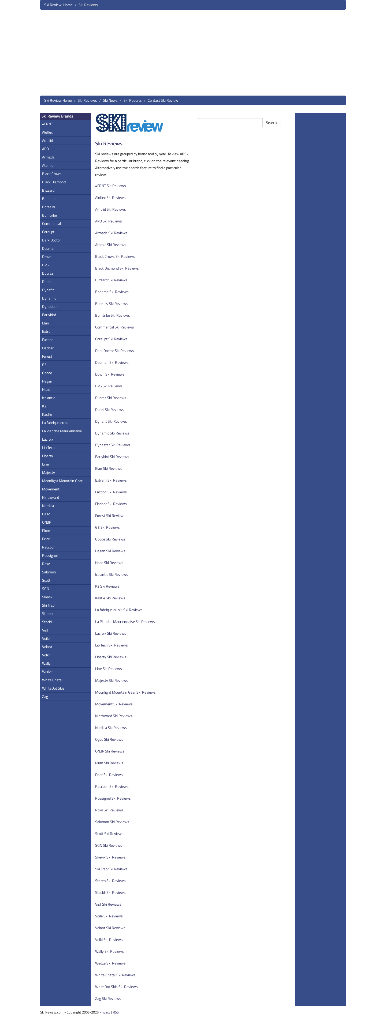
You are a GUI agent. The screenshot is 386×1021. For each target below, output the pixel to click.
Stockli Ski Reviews (110, 892)
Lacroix (47, 439)
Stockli (47, 622)
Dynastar (49, 306)
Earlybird (49, 314)
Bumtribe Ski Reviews (112, 315)
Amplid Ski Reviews (110, 209)
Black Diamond (54, 182)
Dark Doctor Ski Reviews (114, 350)
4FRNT (47, 124)
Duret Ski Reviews (109, 409)
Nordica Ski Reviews (111, 727)
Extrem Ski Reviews (111, 480)
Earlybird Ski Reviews (112, 456)
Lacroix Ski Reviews (110, 633)
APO (45, 149)
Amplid (47, 140)
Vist (45, 630)
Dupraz (47, 273)
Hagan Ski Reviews (110, 551)
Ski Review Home (58, 100)
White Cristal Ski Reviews (115, 975)
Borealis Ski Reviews (111, 303)
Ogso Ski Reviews (109, 739)
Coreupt (48, 232)
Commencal (51, 223)
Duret (46, 281)
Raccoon (48, 547)
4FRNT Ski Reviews (110, 185)
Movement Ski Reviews (114, 704)
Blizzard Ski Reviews (111, 280)
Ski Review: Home (58, 4)
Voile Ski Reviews (109, 916)
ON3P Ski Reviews (109, 751)
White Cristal (52, 680)
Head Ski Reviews (109, 562)
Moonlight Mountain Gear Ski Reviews (125, 692)
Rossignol (50, 555)
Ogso (46, 514)
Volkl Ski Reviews (109, 939)
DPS (45, 265)
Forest (47, 356)
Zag (45, 696)
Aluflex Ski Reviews (110, 197)
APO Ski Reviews (108, 221)
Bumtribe (49, 215)
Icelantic (48, 397)
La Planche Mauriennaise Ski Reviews (125, 621)
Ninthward (50, 497)
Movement (51, 489)
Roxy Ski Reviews (109, 810)
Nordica (48, 505)
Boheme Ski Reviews (112, 291)
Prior (46, 539)
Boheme (48, 198)
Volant (47, 646)
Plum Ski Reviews (109, 763)
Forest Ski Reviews (110, 515)
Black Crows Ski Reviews (115, 256)
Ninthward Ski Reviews (113, 716)
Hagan (47, 381)
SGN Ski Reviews (108, 845)
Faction (48, 339)
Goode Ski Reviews (110, 539)
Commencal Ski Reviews (114, 327)
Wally (46, 663)
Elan (45, 323)
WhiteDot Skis (53, 688)
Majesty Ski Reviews (111, 680)
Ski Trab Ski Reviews (111, 869)
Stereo (47, 613)
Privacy (104, 1012)
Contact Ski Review (163, 100)
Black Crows (52, 173)
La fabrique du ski (55, 422)
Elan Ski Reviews (108, 468)
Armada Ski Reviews (111, 233)
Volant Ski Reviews (110, 928)
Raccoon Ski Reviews (112, 786)
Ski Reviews (87, 100)
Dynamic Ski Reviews (112, 433)
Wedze (47, 671)
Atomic (47, 165)
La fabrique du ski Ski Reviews (119, 609)
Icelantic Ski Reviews (111, 574)
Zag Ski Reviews (108, 998)
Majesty (48, 472)
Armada (48, 157)
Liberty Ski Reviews (110, 657)
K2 (44, 406)
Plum (46, 530)
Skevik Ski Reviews (110, 857)
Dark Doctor (51, 240)
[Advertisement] (193, 54)
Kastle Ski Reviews (110, 598)
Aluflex (47, 132)
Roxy (46, 563)
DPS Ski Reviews (108, 386)
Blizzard (48, 190)
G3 (44, 364)
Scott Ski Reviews (109, 833)
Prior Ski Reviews (109, 774)
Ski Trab (48, 605)
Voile (46, 638)
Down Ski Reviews (110, 374)
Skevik (47, 597)
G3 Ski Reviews (107, 527)
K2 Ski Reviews (107, 586)
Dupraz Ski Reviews (110, 397)
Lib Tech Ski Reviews (111, 645)
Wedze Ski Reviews (110, 963)
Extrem (48, 331)
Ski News (110, 100)
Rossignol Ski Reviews (113, 798)
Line (45, 464)
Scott (46, 580)
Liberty (47, 456)
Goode (47, 373)
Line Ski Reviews (108, 668)
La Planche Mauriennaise (62, 431)
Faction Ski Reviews (111, 492)
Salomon (49, 572)
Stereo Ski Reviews (110, 880)
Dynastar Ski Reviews (112, 445)
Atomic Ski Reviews (110, 244)
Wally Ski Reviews (109, 951)
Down (46, 256)
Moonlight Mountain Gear (62, 480)
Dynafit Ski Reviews (111, 421)
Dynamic (49, 298)
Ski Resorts (133, 100)
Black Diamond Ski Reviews (117, 268)
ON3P (46, 522)
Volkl (46, 655)
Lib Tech (48, 447)
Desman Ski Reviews (112, 362)
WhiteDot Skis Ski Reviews (116, 986)
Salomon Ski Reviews (112, 822)
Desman (48, 248)
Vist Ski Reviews (108, 904)
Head (46, 389)
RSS (116, 1012)
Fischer (48, 348)
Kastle (47, 414)
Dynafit (48, 290)
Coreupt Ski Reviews (111, 339)
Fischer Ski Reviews (111, 503)
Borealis (48, 207)
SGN (45, 588)
